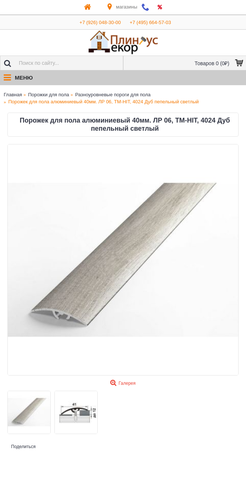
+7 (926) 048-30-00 (100, 22)
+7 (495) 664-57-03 (150, 22)
